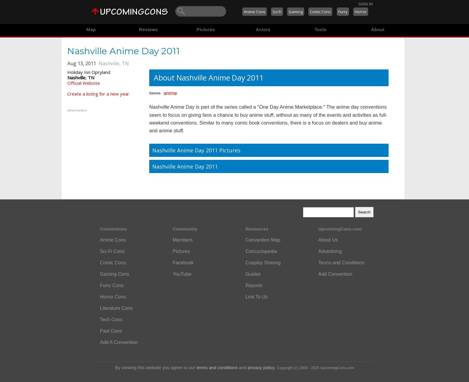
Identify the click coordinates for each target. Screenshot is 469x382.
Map (91, 29)
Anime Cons (254, 11)
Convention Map (263, 239)
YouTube (182, 274)
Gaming (296, 11)
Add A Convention (119, 342)
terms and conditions (217, 367)
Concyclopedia (261, 251)
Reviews (148, 29)
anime (170, 93)
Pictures (206, 29)
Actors (263, 29)
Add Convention (335, 274)
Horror (361, 11)
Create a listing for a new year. (98, 94)
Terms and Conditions (341, 262)
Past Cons (111, 331)
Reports (254, 285)
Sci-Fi (276, 11)
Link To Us (257, 296)
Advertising (330, 251)
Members (183, 239)
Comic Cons (320, 11)
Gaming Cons (114, 274)
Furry (343, 11)
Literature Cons (116, 308)
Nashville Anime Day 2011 (185, 166)
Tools (321, 29)
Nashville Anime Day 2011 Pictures (196, 150)
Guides (253, 274)
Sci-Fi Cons (112, 251)
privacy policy (261, 367)
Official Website (83, 83)
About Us (328, 239)
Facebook (183, 262)
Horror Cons (113, 296)
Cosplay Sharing (263, 262)
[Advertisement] (104, 150)
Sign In (365, 4)
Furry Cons (112, 285)
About (377, 29)
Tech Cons (111, 319)
